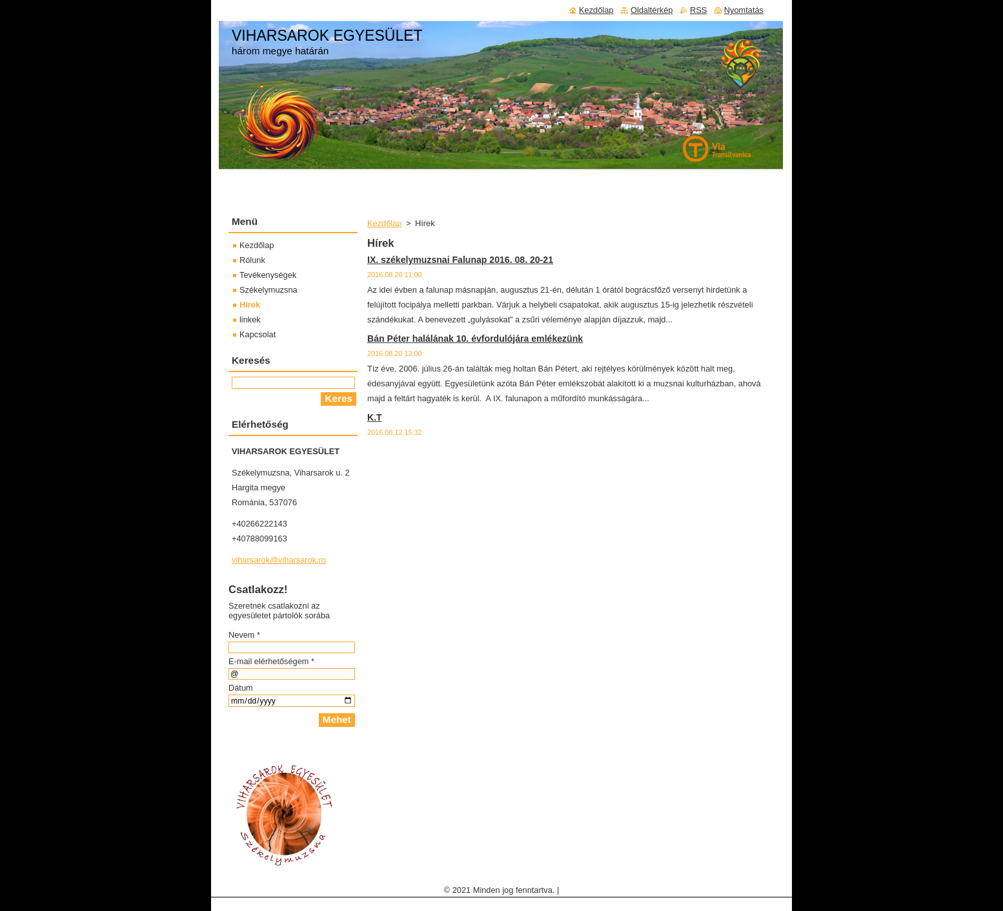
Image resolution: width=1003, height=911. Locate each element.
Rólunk (252, 260)
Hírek (249, 304)
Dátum (240, 688)
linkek (250, 319)
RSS (698, 10)
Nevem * (244, 635)
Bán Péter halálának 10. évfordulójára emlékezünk (475, 338)
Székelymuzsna (268, 290)
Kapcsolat (257, 334)
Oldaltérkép (652, 10)
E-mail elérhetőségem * (271, 661)
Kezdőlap (384, 223)
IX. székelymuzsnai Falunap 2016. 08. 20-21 (460, 260)
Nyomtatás (744, 10)
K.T (374, 417)
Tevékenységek (267, 275)
